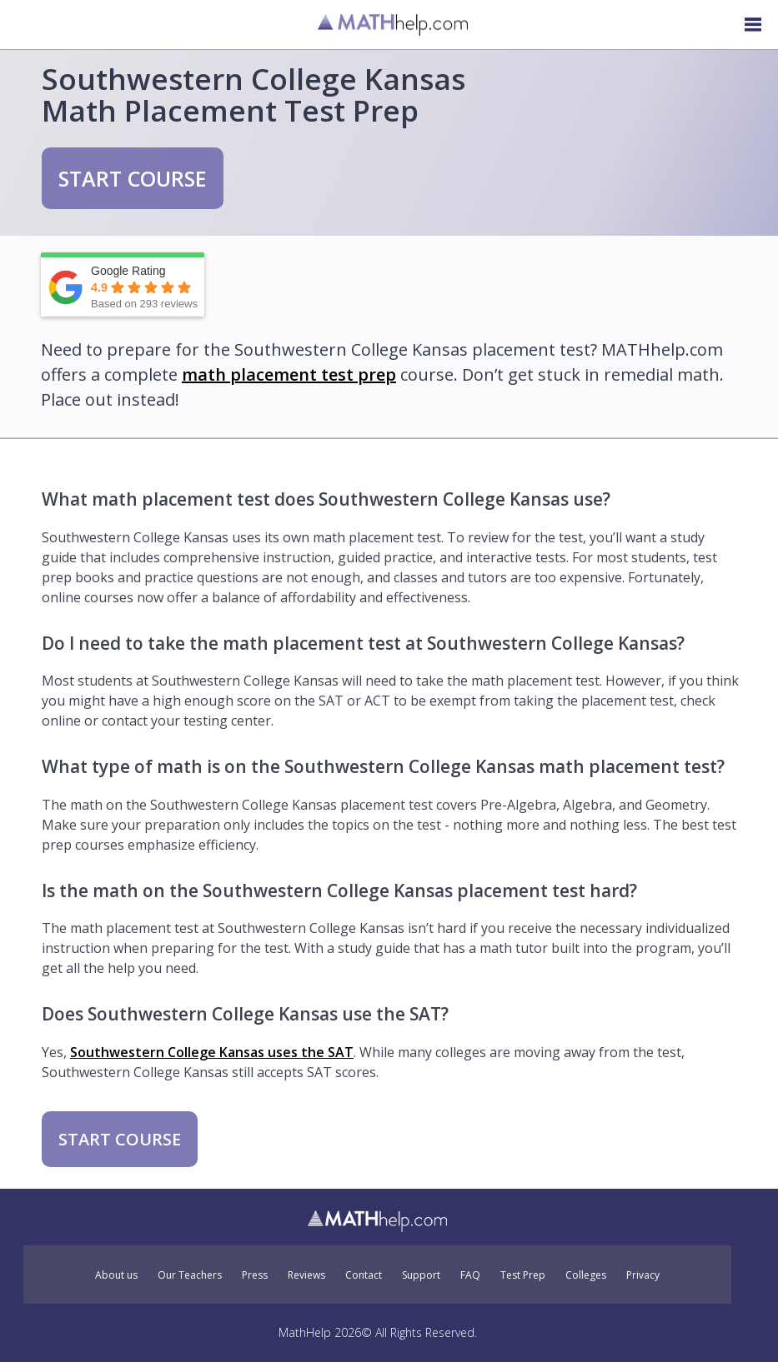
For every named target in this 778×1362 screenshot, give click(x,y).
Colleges (585, 1275)
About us (116, 1275)
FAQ (470, 1275)
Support (421, 1275)
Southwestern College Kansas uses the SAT (212, 1052)
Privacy (643, 1275)
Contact (363, 1275)
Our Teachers (190, 1275)
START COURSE (132, 178)
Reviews (306, 1275)
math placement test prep (289, 374)
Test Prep (522, 1275)
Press (255, 1275)
